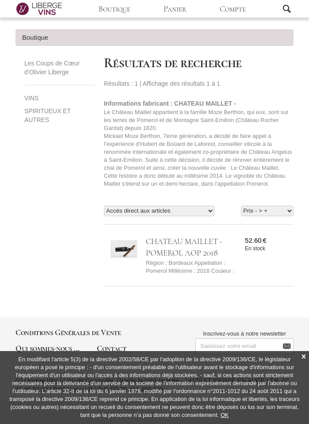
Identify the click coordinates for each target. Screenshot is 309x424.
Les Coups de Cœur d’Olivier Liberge (52, 68)
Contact (111, 348)
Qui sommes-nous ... (47, 348)
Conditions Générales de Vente (68, 332)
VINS (31, 98)
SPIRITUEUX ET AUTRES (47, 115)
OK (225, 415)
